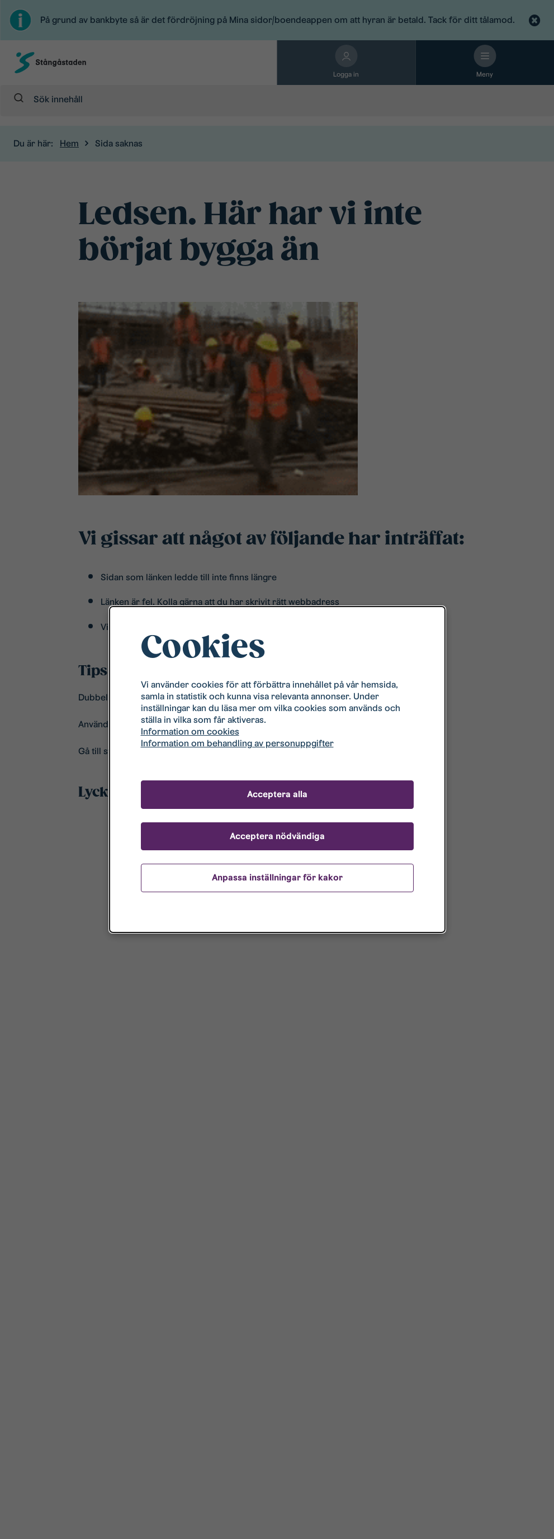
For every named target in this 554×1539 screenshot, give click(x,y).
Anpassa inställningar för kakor (277, 877)
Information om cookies (190, 731)
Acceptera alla (277, 794)
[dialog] (277, 770)
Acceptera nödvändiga (277, 836)
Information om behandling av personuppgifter (237, 743)
